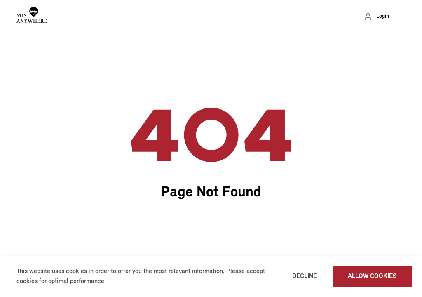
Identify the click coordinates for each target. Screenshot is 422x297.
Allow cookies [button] (372, 276)
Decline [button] (304, 276)
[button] (109, 281)
